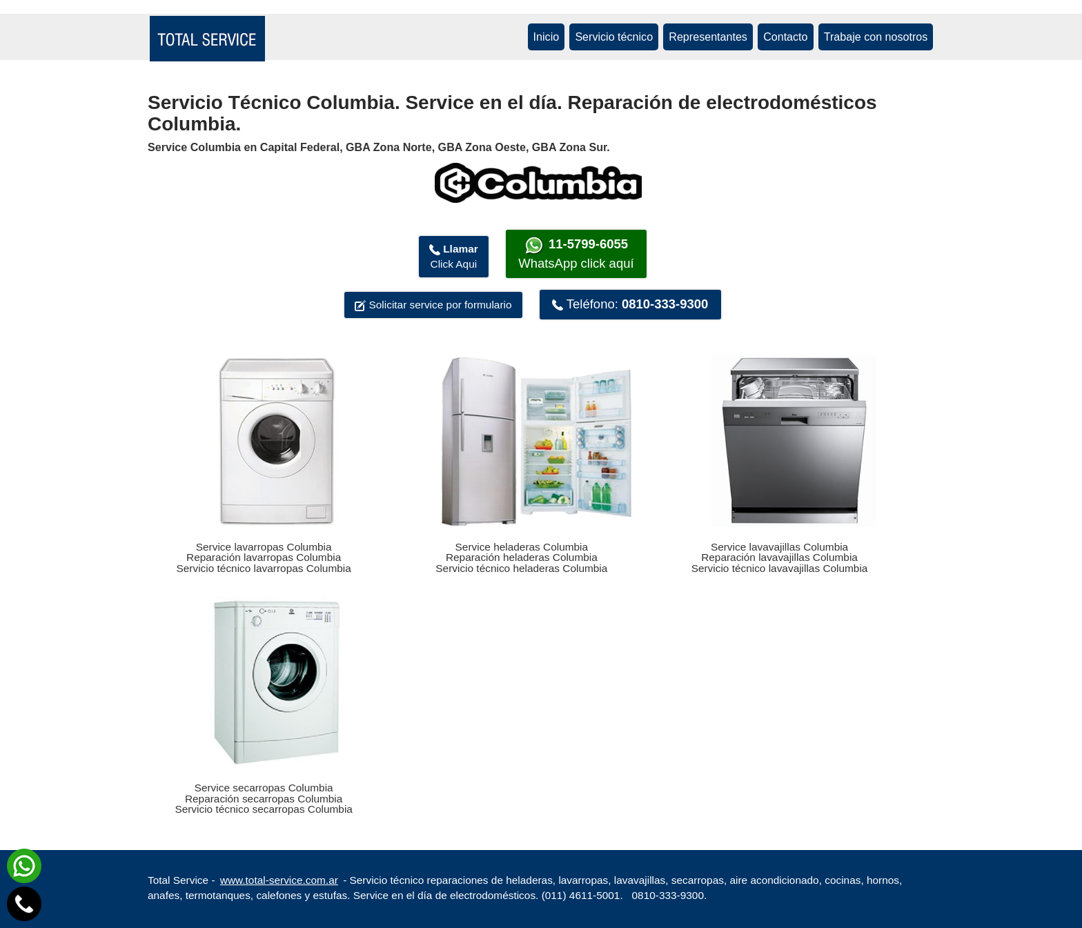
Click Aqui (453, 256)
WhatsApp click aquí (575, 253)
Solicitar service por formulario (433, 305)
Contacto (785, 36)
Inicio (546, 36)
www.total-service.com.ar (279, 880)
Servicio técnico (614, 36)
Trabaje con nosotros (876, 36)
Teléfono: (630, 304)
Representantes (708, 36)
